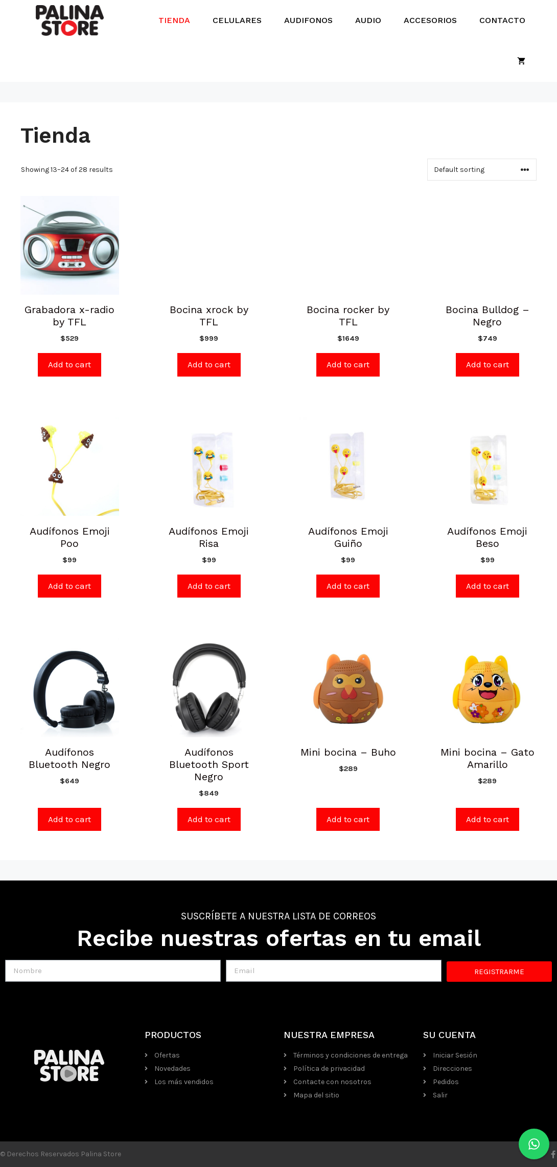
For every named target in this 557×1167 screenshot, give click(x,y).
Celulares (237, 20)
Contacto (502, 20)
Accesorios (430, 20)
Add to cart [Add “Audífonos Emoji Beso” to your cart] (487, 586)
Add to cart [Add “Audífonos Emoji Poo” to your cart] (69, 586)
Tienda (174, 20)
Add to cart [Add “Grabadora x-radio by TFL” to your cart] (69, 364)
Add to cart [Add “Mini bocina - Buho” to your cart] (348, 819)
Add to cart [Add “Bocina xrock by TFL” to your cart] (209, 364)
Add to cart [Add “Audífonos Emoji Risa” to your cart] (209, 586)
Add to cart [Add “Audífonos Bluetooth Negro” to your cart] (69, 819)
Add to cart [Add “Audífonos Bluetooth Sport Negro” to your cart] (209, 819)
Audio (368, 20)
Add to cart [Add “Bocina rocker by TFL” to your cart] (348, 364)
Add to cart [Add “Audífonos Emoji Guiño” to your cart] (348, 586)
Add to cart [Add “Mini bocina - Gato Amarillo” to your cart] (487, 819)
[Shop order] (482, 170)
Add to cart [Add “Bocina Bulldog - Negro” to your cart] (487, 364)
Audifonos (308, 20)
